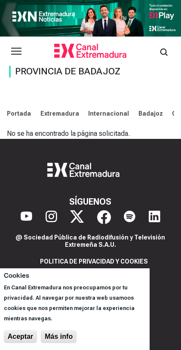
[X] (77, 217)
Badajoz (150, 113)
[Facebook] (104, 217)
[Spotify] (129, 217)
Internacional (108, 113)
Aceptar (21, 336)
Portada (19, 113)
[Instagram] (51, 217)
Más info (59, 336)
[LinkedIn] (154, 217)
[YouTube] (26, 217)
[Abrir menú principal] (16, 51)
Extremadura (59, 113)
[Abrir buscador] (164, 51)
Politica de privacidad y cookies (94, 261)
